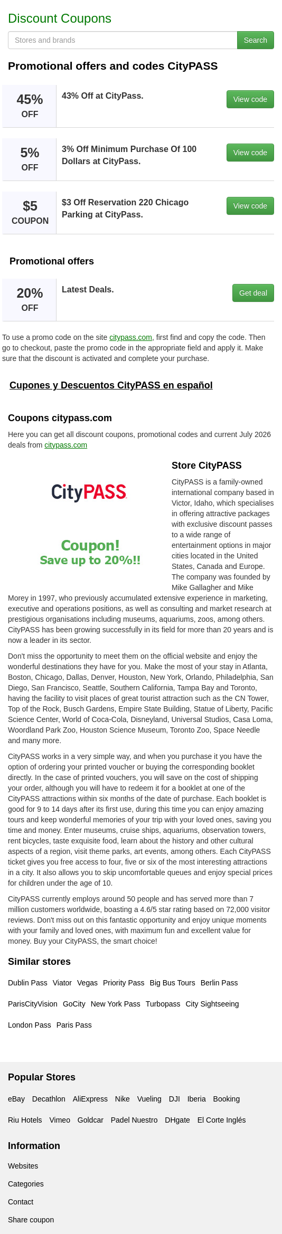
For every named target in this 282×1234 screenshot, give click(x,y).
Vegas (87, 983)
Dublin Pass (28, 983)
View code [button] (250, 99)
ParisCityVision (33, 1004)
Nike (122, 1099)
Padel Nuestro (134, 1120)
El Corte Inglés (222, 1120)
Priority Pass (124, 983)
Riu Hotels (25, 1120)
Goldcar (91, 1120)
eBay (16, 1099)
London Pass (29, 1025)
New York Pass (115, 1004)
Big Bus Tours (172, 983)
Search (255, 40)
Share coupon (31, 1220)
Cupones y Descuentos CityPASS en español (111, 385)
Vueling (149, 1099)
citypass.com (130, 337)
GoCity (74, 1004)
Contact (20, 1202)
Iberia (196, 1099)
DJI (174, 1099)
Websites (23, 1166)
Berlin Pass (219, 983)
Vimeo (59, 1120)
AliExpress (90, 1099)
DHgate (177, 1120)
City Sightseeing (212, 1004)
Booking (226, 1099)
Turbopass (163, 1004)
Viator (62, 983)
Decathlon (48, 1099)
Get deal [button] (253, 293)
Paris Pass (74, 1025)
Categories (26, 1184)
